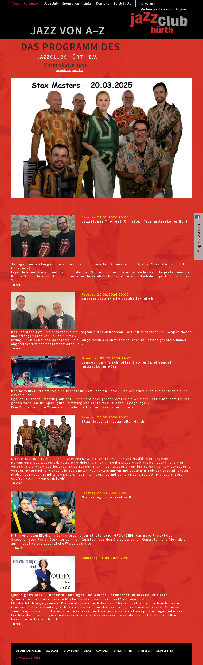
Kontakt (102, 3)
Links (87, 3)
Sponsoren (70, 3)
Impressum (146, 3)
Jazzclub (51, 3)
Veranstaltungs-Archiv (69, 70)
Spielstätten (123, 3)
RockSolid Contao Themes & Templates (49, 658)
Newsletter (164, 650)
